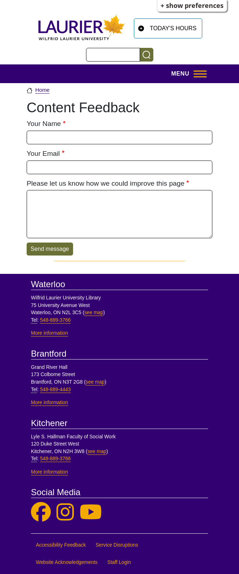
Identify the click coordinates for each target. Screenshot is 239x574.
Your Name (44, 123)
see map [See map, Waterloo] (93, 312)
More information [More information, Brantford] (49, 402)
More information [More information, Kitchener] (49, 472)
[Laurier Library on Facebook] (41, 512)
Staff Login (119, 562)
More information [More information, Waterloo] (49, 333)
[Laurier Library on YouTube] (91, 512)
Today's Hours (173, 28)
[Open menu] (187, 73)
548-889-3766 (55, 320)
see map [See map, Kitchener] (97, 451)
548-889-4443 (55, 389)
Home (42, 90)
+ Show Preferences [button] (192, 5)
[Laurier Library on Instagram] (65, 512)
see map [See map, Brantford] (95, 382)
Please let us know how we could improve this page (105, 183)
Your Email (43, 153)
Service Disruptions (117, 545)
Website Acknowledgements (67, 562)
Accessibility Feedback (61, 545)
